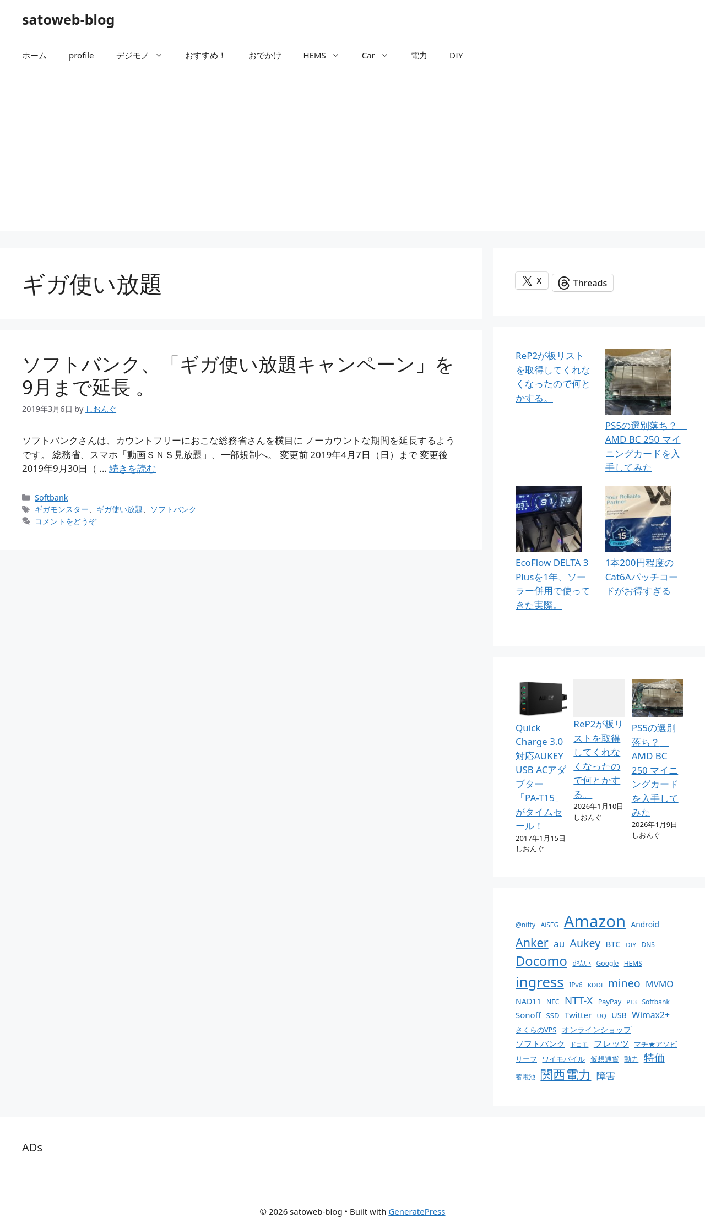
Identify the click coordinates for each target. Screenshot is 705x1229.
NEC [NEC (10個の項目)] (552, 1002)
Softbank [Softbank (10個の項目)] (655, 1002)
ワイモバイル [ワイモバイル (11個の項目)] (563, 1059)
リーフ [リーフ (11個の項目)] (526, 1059)
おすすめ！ (205, 55)
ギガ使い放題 (119, 509)
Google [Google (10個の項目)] (607, 963)
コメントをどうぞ (65, 521)
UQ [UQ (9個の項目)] (601, 1016)
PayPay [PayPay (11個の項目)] (609, 1002)
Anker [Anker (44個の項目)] (532, 942)
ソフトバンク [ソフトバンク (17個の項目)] (540, 1043)
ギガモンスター (62, 509)
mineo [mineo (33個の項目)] (624, 983)
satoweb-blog (68, 19)
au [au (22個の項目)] (559, 943)
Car (381, 55)
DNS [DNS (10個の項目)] (648, 944)
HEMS (327, 55)
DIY (456, 55)
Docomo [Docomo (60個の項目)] (541, 961)
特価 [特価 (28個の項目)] (654, 1057)
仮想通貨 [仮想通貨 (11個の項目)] (604, 1059)
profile (81, 55)
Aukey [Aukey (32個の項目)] (585, 943)
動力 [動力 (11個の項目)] (631, 1059)
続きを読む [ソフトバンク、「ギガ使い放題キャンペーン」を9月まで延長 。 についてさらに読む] (132, 468)
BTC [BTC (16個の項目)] (613, 943)
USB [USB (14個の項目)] (618, 1015)
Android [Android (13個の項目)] (645, 924)
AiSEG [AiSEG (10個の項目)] (549, 924)
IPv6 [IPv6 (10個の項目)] (575, 984)
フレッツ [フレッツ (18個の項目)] (611, 1043)
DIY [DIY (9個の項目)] (631, 944)
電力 (419, 55)
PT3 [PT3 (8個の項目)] (632, 1002)
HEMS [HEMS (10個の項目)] (633, 963)
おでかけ (264, 55)
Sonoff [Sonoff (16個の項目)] (528, 1014)
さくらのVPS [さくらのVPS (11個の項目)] (536, 1030)
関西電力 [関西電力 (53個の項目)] (565, 1074)
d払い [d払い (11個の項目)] (581, 963)
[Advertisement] (352, 154)
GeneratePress (416, 1211)
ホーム (34, 55)
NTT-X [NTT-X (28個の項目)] (579, 1000)
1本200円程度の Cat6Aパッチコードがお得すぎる (641, 576)
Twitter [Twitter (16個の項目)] (578, 1014)
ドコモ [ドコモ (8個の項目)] (579, 1044)
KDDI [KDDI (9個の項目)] (595, 985)
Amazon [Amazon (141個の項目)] (595, 921)
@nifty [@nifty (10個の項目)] (525, 924)
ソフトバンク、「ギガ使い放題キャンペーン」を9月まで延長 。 (238, 375)
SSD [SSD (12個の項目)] (552, 1015)
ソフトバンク (173, 509)
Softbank (51, 497)
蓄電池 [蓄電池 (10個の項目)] (525, 1076)
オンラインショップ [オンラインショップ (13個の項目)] (596, 1029)
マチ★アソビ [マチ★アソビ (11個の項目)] (655, 1044)
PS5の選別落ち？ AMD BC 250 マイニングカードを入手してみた (655, 769)
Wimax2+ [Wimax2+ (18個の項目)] (651, 1015)
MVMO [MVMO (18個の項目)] (659, 984)
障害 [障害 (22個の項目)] (605, 1075)
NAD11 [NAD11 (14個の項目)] (528, 1001)
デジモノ (145, 55)
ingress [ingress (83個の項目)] (540, 982)
